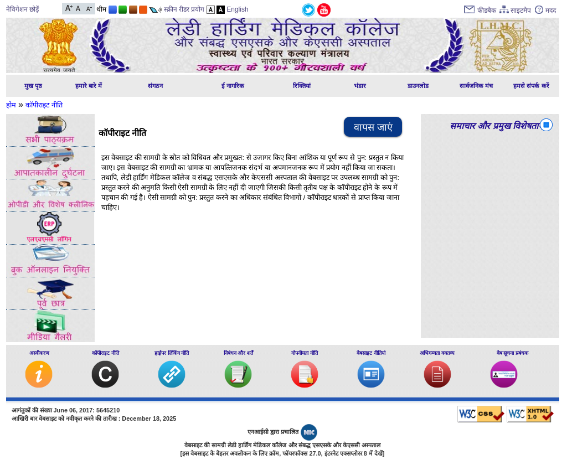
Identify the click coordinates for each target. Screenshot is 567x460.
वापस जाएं (373, 127)
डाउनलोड (418, 85)
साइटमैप (521, 10)
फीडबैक (486, 10)
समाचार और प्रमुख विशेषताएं (496, 126)
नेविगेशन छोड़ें (22, 9)
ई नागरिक (232, 85)
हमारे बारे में (88, 85)
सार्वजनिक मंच (476, 85)
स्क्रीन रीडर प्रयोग (184, 9)
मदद (550, 10)
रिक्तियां (302, 85)
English (237, 9)
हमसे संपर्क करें (531, 85)
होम (11, 105)
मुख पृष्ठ (33, 85)
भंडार (360, 85)
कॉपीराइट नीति (44, 105)
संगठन (155, 85)
